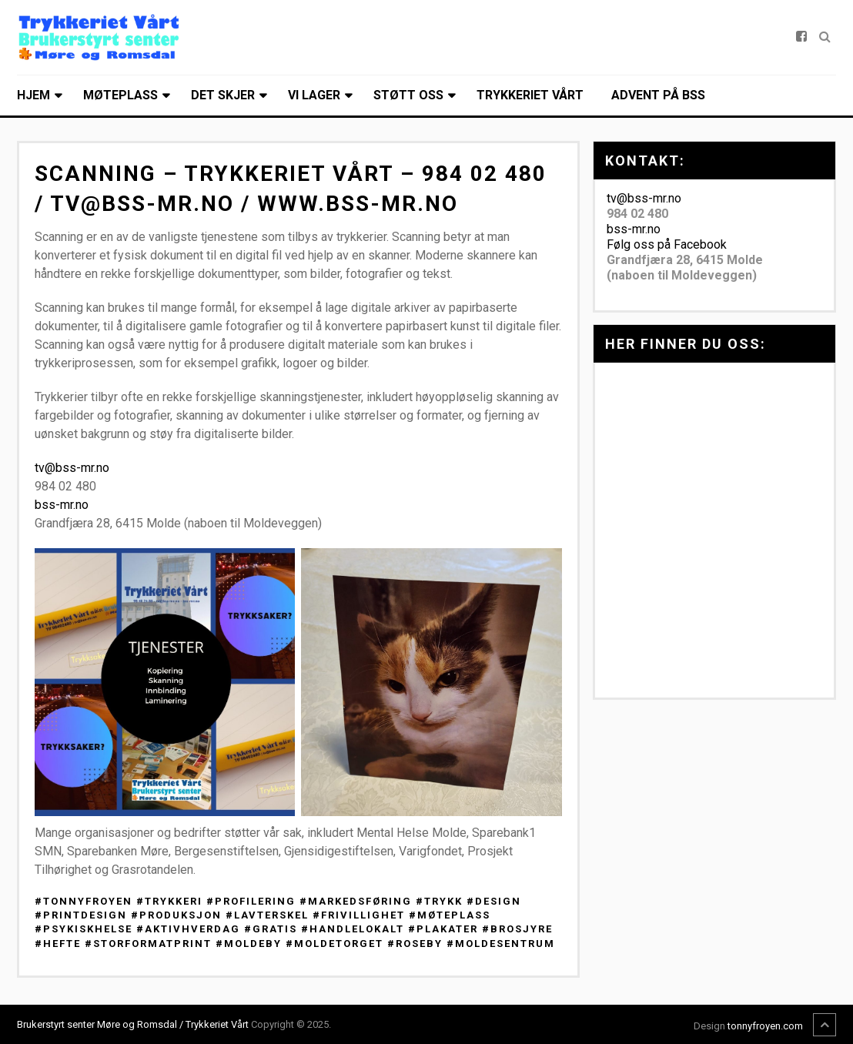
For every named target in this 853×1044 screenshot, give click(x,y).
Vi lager (314, 95)
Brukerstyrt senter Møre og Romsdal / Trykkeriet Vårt (133, 1024)
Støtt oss (408, 95)
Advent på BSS (658, 95)
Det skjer (223, 95)
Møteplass (120, 95)
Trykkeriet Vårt (530, 95)
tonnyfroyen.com (765, 1026)
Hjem (33, 95)
